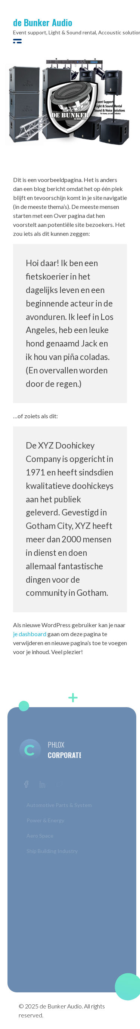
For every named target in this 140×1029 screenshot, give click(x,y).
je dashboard (29, 633)
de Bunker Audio (42, 22)
